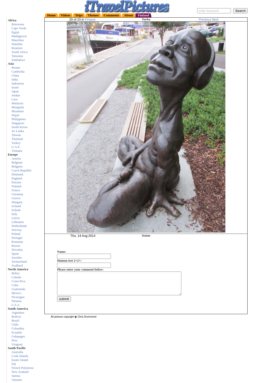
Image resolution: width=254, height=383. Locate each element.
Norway (16, 230)
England (16, 178)
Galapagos (18, 336)
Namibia (16, 44)
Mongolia (17, 107)
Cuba (14, 285)
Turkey (16, 143)
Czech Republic (21, 170)
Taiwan (16, 135)
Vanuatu (16, 380)
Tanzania (17, 56)
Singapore (17, 123)
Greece (15, 198)
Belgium (16, 162)
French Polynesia (22, 368)
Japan (15, 91)
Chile (14, 324)
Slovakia (17, 249)
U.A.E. (15, 147)
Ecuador (16, 332)
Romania (17, 242)
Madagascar (19, 36)
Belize (15, 273)
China (15, 75)
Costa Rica (18, 281)
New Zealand (20, 372)
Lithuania (17, 222)
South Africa (19, 52)
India (14, 79)
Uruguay (17, 344)
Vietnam (16, 151)
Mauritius (17, 40)
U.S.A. (15, 305)
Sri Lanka (17, 131)
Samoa (15, 376)
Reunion (16, 48)
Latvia (15, 218)
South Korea (19, 127)
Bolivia (16, 316)
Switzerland (19, 261)
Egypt (15, 32)
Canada (16, 277)
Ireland (15, 210)
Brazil (15, 320)
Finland (90, 19)
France (15, 190)
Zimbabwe (18, 60)
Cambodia (18, 71)
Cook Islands (19, 356)
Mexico (16, 293)
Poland (15, 234)
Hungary (17, 202)
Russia (15, 245)
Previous (205, 19)
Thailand (17, 139)
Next (215, 19)
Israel (14, 87)
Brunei (15, 67)
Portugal (16, 238)
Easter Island (19, 360)
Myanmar (17, 111)
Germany (17, 194)
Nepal (15, 115)
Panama (16, 301)
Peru (14, 340)
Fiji (13, 364)
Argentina (17, 312)
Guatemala (18, 289)
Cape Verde (18, 28)
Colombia (17, 328)
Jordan (15, 95)
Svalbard (17, 265)
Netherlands (19, 226)
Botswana (17, 24)
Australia (17, 352)
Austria (16, 158)
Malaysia (17, 103)
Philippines (18, 119)
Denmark (17, 174)
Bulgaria (16, 166)
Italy (14, 214)
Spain (15, 253)
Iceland (16, 206)
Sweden (16, 257)
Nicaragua (18, 297)
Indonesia (17, 83)
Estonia (16, 182)
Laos (14, 99)
